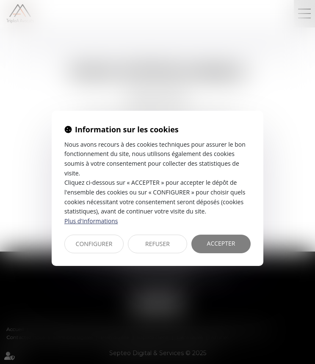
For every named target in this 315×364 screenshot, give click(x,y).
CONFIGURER (94, 244)
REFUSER (157, 244)
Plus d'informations (91, 221)
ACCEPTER (221, 243)
